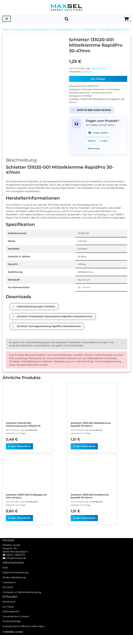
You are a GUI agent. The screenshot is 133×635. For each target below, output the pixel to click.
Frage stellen (98, 132)
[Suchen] (66, 19)
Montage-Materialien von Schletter (101, 89)
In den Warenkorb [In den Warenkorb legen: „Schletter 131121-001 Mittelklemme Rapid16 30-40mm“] (84, 446)
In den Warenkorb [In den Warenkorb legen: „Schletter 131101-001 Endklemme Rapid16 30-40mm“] (84, 517)
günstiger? (86, 71)
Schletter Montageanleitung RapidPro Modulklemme (49, 326)
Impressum (9, 582)
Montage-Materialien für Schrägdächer (74, 29)
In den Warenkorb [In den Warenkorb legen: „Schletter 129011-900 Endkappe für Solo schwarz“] (19, 517)
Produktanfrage (11, 621)
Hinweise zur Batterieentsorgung (21, 592)
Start (5, 29)
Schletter (87, 96)
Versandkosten (99, 68)
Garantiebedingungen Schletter (36, 306)
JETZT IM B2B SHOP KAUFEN (91, 110)
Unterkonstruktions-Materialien (30, 29)
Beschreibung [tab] (21, 160)
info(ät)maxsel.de (16, 558)
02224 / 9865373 (15, 554)
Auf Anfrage (98, 78)
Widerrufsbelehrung (14, 577)
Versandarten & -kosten (15, 616)
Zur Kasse (8, 606)
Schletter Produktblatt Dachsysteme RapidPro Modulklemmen (55, 316)
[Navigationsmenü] (6, 19)
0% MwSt (7, 587)
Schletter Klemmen (79, 92)
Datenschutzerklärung (15, 572)
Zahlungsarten (10, 611)
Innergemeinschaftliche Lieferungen (23, 626)
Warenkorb (8, 601)
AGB (5, 567)
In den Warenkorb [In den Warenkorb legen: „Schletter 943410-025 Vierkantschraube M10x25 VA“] (19, 446)
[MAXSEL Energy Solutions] (66, 7)
